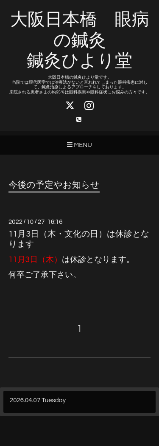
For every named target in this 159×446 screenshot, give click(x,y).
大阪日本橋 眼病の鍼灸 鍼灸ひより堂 (79, 40)
